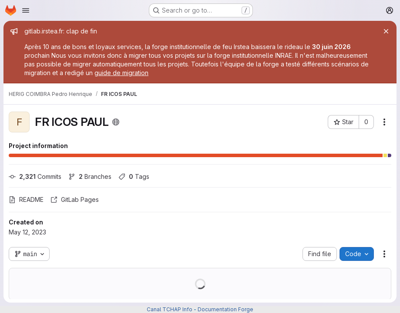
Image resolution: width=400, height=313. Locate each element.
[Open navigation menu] (26, 10)
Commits (35, 176)
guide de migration (121, 72)
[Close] (386, 31)
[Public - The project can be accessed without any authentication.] (115, 122)
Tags (133, 176)
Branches (89, 176)
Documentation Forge (225, 309)
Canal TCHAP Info (169, 309)
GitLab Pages (74, 199)
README (26, 199)
